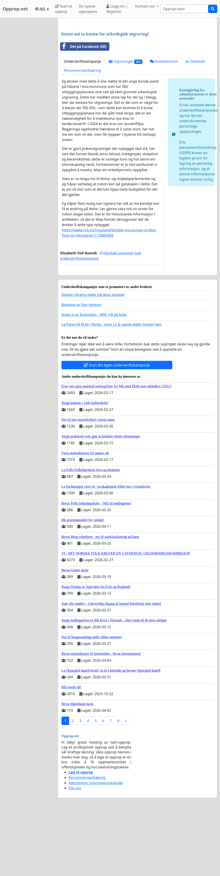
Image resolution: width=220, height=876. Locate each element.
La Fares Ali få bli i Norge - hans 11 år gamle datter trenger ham (111, 386)
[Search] (184, 9)
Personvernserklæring (82, 132)
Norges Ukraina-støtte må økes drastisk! (93, 357)
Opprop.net (15, 9)
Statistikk (195, 123)
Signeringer (125, 123)
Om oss (75, 850)
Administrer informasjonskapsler (96, 844)
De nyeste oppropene (88, 9)
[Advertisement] (137, 56)
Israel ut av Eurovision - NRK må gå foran (94, 377)
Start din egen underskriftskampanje (117, 427)
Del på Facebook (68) (83, 108)
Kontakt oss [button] (145, 6)
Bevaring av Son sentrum (81, 367)
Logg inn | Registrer (117, 9)
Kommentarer (164, 123)
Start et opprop (63, 9)
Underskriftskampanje (82, 123)
